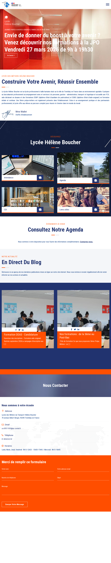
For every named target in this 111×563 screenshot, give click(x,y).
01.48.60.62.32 (7, 380)
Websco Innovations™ (62, 554)
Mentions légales (70, 549)
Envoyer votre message (14, 445)
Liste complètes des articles (51, 549)
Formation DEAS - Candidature (21, 275)
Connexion (82, 549)
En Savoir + (11, 55)
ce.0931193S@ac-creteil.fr (11, 369)
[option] (28, 259)
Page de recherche (32, 549)
